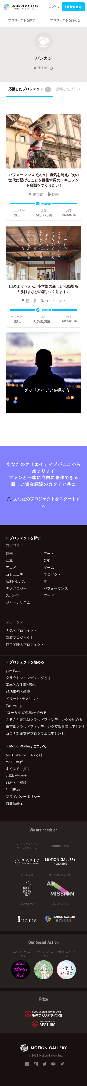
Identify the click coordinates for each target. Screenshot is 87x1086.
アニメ (11, 567)
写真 (9, 560)
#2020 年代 (14, 761)
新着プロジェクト (20, 637)
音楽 (47, 560)
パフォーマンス (56, 588)
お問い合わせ (16, 775)
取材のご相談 (16, 782)
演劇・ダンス (15, 581)
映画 (9, 553)
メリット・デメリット (22, 698)
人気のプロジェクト (21, 630)
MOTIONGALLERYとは (24, 754)
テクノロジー (16, 588)
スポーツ (13, 595)
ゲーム (49, 567)
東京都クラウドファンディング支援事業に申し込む (43, 726)
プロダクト (52, 574)
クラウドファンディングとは (28, 677)
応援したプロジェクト (29, 89)
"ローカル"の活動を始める (26, 712)
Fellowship (14, 705)
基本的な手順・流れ (21, 684)
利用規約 (13, 789)
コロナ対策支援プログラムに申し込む (35, 733)
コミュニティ (16, 574)
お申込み (13, 670)
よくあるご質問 (18, 768)
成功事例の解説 (18, 691)
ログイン (54, 6)
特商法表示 (14, 803)
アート (49, 553)
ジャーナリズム (18, 602)
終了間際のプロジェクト (25, 644)
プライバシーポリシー (23, 796)
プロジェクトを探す (21, 20)
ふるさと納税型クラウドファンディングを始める (43, 719)
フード (49, 595)
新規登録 (73, 7)
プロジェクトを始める (65, 20)
